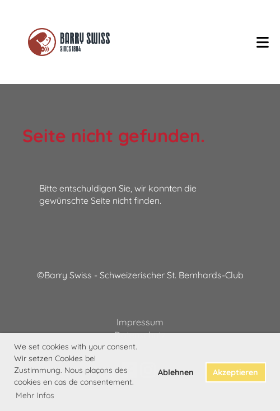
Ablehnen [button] (176, 372)
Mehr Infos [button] (35, 395)
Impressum (140, 322)
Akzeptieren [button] (235, 372)
